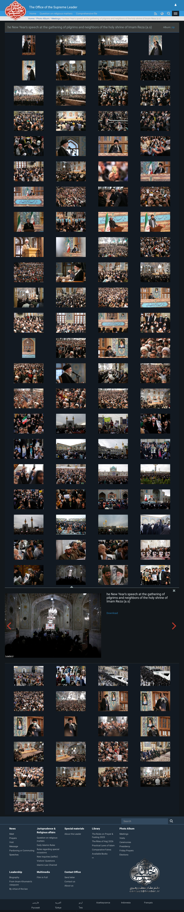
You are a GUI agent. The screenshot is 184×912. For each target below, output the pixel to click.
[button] (175, 13)
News (12, 828)
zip (173, 27)
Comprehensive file (86, 13)
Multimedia (43, 872)
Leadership (15, 872)
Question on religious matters (56, 13)
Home (32, 13)
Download (112, 613)
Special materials (74, 828)
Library (96, 828)
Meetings (55, 18)
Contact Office (73, 872)
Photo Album (42, 18)
